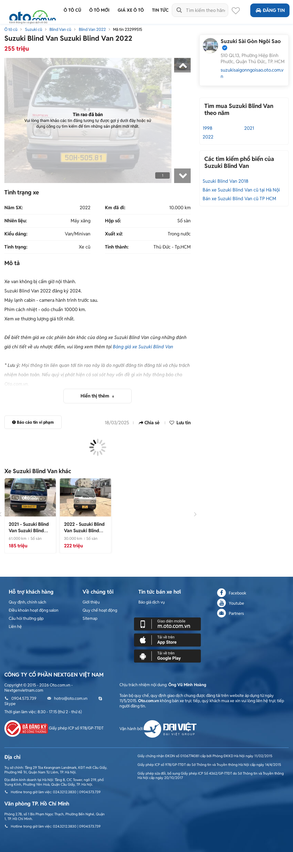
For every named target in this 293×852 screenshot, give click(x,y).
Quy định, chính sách (27, 602)
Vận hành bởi (157, 728)
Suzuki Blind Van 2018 (226, 181)
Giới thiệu (91, 602)
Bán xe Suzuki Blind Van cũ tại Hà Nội (241, 190)
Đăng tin (270, 10)
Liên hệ (15, 626)
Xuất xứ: (114, 234)
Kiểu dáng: (15, 234)
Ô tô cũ (10, 29)
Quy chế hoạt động (100, 610)
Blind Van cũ (60, 29)
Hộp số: (113, 221)
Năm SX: (13, 208)
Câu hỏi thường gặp (26, 618)
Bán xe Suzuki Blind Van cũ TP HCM (239, 199)
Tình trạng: (15, 247)
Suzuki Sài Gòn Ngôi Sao (251, 41)
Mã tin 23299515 (127, 29)
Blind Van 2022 (92, 29)
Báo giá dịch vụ (151, 602)
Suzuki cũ (33, 29)
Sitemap (90, 618)
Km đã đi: (115, 208)
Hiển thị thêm (95, 396)
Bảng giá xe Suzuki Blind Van (143, 347)
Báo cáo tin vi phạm (33, 422)
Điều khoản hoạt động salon (33, 610)
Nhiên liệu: (15, 221)
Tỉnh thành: (116, 247)
